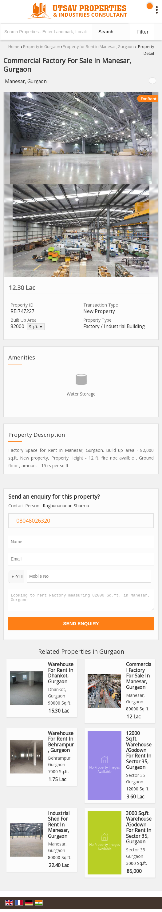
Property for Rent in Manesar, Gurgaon (98, 46)
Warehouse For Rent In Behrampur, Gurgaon (61, 744)
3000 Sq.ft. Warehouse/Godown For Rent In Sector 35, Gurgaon (139, 830)
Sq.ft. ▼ (36, 326)
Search (105, 31)
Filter (143, 32)
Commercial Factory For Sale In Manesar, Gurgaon (138, 678)
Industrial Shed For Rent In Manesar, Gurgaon (58, 827)
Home (13, 46)
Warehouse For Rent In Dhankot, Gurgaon (60, 675)
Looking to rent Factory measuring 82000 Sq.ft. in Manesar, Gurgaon (81, 601)
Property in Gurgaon (41, 46)
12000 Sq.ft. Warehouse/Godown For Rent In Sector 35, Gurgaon (139, 753)
